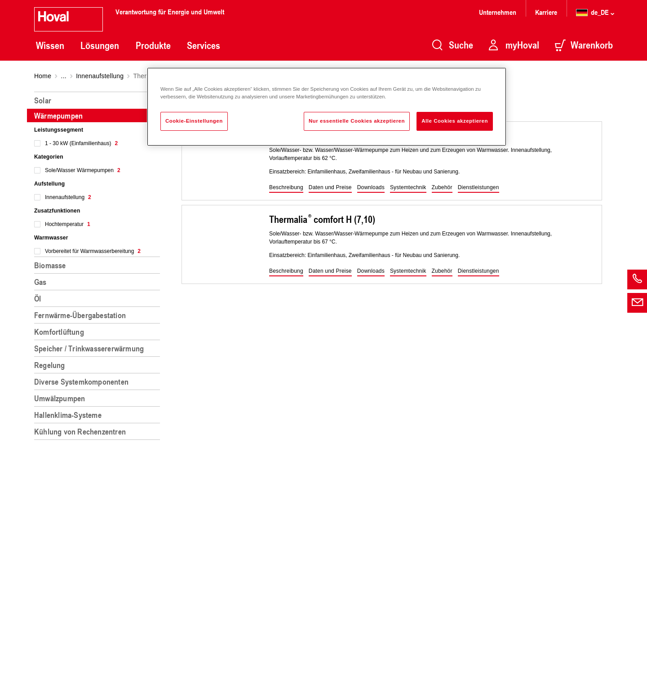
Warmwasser (51, 238)
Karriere (546, 12)
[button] (286, 188)
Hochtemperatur (67, 224)
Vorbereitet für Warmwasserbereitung (93, 251)
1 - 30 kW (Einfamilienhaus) (81, 143)
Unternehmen (497, 12)
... (63, 76)
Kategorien (48, 157)
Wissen (50, 45)
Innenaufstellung (100, 76)
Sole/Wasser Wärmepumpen (82, 170)
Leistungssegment (58, 130)
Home (42, 76)
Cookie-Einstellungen (194, 121)
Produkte (153, 45)
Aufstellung (49, 184)
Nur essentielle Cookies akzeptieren (357, 121)
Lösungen (99, 45)
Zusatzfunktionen (57, 211)
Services (203, 45)
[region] (99, 379)
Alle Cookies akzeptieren (454, 121)
